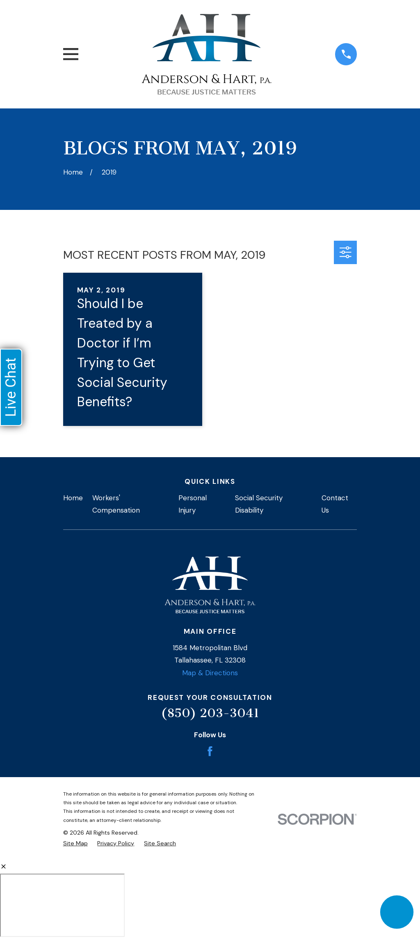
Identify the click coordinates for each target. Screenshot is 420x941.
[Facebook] (210, 751)
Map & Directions (210, 672)
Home (73, 497)
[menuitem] (75, 843)
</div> (62, 905)
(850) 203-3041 (210, 713)
